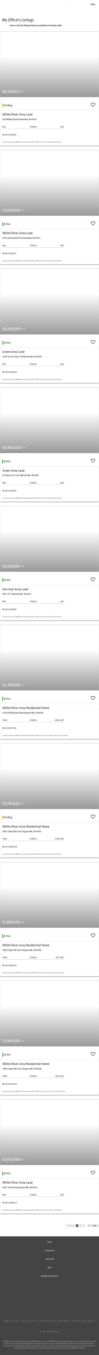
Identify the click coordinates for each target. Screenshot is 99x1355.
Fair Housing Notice (84, 1321)
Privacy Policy (29, 1321)
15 (89, 1226)
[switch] (93, 103)
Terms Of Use (11, 1321)
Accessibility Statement (55, 1321)
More (93, 4)
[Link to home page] (48, 4)
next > (95, 1226)
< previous (70, 1226)
